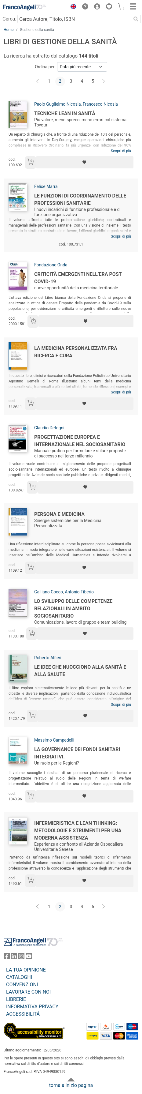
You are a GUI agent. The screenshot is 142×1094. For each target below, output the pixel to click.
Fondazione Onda (50, 264)
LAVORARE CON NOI (28, 992)
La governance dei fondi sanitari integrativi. (77, 753)
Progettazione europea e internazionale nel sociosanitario (79, 440)
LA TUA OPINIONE (26, 970)
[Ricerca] (136, 19)
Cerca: (9, 19)
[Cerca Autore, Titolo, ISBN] (74, 19)
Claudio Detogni (49, 427)
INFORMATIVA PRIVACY (32, 1006)
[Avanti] (104, 81)
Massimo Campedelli (54, 740)
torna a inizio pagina (71, 1085)
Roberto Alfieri (47, 657)
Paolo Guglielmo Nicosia (57, 104)
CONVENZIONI (22, 984)
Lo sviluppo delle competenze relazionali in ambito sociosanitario (73, 608)
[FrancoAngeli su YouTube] (29, 958)
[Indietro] (38, 81)
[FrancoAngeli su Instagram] (21, 958)
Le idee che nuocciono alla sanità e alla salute (80, 670)
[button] (71, 7)
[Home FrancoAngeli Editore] (24, 7)
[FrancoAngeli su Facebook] (7, 958)
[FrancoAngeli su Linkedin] (14, 958)
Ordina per (44, 66)
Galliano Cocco (48, 591)
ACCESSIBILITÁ (23, 1014)
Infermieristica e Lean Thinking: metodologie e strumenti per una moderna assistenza (78, 830)
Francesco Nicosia (100, 104)
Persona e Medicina (59, 514)
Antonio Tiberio (79, 591)
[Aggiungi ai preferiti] (84, 162)
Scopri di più (121, 151)
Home (8, 30)
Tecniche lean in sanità (64, 113)
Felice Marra (46, 186)
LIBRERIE (16, 999)
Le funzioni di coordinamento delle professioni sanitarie (80, 199)
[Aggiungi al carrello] (30, 162)
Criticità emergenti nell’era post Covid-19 (78, 277)
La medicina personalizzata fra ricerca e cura (75, 352)
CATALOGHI (19, 977)
